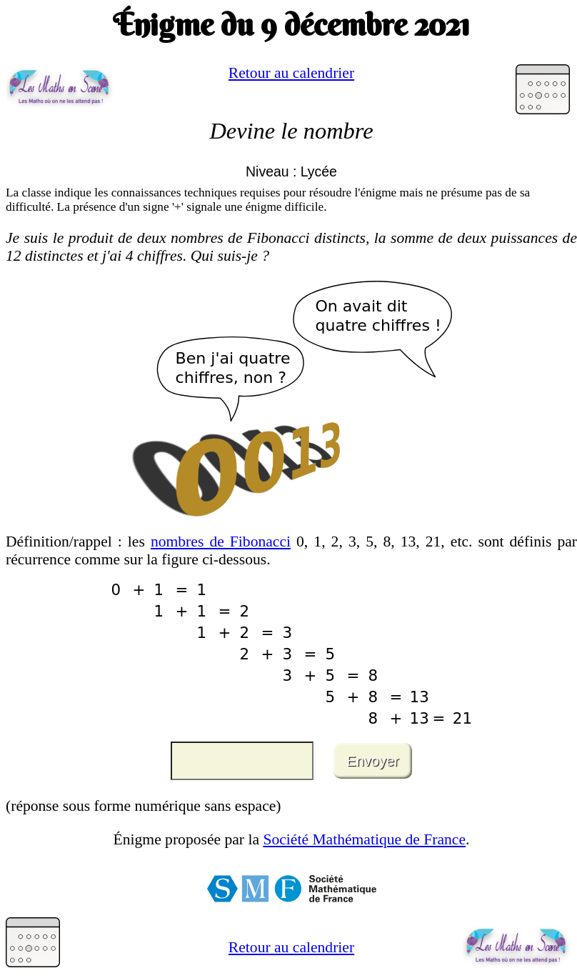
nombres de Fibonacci (221, 541)
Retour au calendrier (291, 72)
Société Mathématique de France (364, 839)
